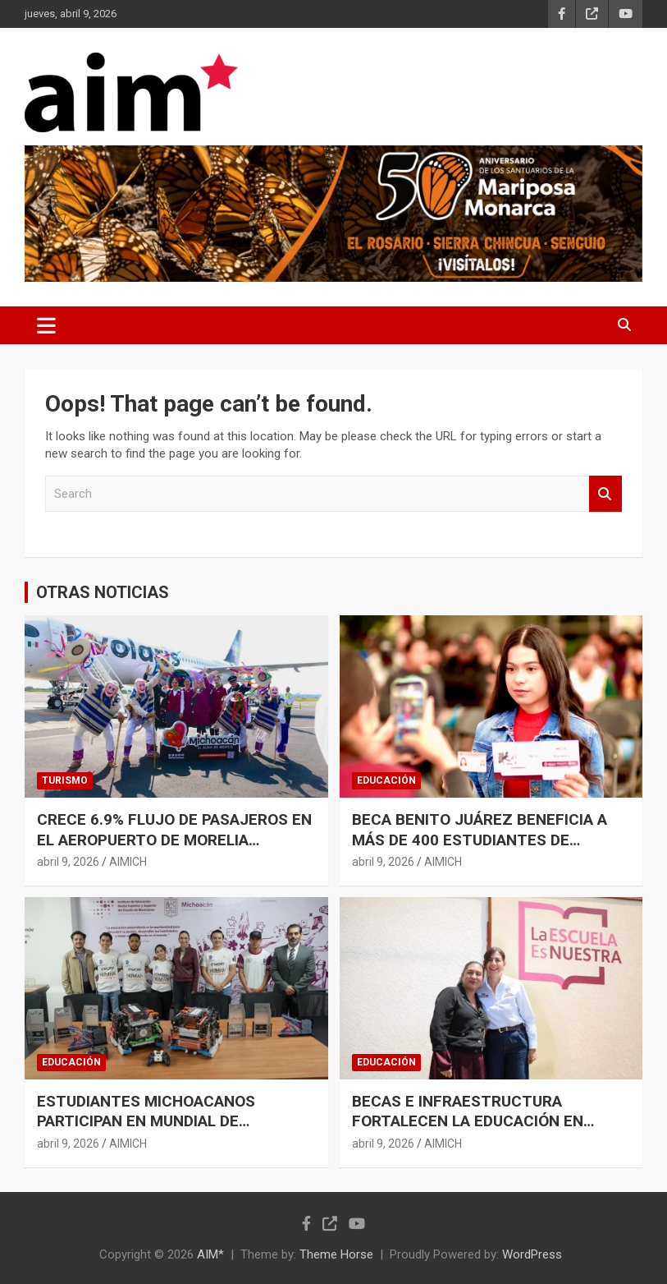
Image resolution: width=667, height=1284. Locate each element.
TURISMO (65, 780)
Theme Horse (336, 1254)
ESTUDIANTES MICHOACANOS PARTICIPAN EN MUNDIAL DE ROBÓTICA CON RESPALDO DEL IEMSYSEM (148, 1131)
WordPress (532, 1254)
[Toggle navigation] (46, 325)
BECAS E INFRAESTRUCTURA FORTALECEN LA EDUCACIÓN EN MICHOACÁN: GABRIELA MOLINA (467, 1121)
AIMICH (128, 861)
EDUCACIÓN (386, 780)
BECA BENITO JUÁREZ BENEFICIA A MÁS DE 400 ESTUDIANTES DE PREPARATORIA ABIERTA (479, 839)
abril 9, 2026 (68, 861)
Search (605, 494)
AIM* (210, 1254)
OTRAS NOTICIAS (102, 592)
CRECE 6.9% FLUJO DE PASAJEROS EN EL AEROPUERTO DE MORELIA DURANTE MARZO (174, 839)
